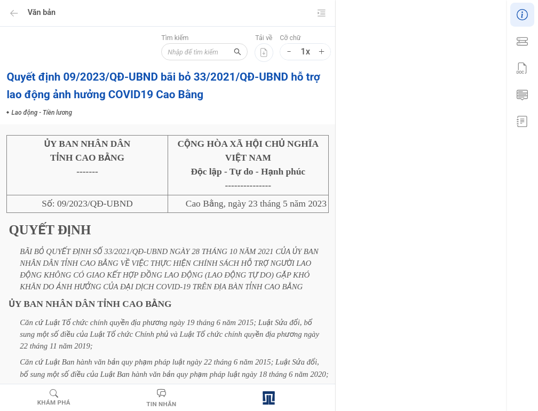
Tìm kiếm (165, 38)
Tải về (263, 38)
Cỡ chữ (290, 38)
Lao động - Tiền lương (414, 261)
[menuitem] (522, 13)
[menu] (522, 66)
